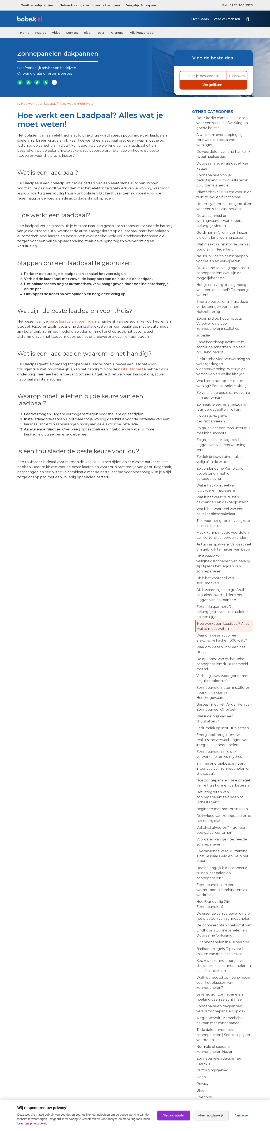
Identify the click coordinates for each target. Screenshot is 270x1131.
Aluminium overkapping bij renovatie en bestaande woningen (219, 140)
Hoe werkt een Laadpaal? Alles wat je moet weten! (223, 626)
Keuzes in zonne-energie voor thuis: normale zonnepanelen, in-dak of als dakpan (224, 966)
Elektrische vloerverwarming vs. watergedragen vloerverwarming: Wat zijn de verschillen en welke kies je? (223, 366)
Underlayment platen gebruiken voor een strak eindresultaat (224, 206)
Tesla (100, 33)
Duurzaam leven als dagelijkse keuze (222, 165)
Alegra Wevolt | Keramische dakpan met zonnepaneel (219, 1020)
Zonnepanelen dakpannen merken (219, 1060)
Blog (87, 33)
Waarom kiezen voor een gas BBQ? (220, 649)
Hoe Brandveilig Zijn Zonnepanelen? (213, 904)
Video (56, 33)
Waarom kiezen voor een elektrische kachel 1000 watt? (221, 637)
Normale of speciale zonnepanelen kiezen (214, 1049)
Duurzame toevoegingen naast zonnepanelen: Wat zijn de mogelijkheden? (223, 273)
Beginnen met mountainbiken (222, 809)
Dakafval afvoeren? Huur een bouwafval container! (221, 830)
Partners (116, 33)
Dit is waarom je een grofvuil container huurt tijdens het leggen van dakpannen (220, 595)
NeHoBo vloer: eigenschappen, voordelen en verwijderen (222, 258)
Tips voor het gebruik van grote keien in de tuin (223, 523)
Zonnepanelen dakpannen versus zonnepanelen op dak (221, 1008)
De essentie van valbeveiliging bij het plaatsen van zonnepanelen (223, 916)
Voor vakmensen (227, 19)
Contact (72, 33)
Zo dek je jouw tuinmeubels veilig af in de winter (220, 459)
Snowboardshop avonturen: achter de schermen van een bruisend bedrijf (220, 347)
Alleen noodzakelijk (210, 1115)
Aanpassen (242, 1115)
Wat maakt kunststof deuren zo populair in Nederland (223, 246)
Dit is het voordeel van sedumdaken (215, 580)
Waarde (40, 33)
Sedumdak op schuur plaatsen (222, 728)
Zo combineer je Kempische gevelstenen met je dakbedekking (219, 473)
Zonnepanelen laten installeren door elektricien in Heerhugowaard (223, 693)
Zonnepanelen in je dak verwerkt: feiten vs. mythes (219, 754)
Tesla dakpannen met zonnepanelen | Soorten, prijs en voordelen (223, 1035)
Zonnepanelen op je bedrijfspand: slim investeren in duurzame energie (222, 180)
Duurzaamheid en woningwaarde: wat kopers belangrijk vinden (219, 221)
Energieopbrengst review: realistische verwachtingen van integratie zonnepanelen (222, 740)
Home (24, 33)
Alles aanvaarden (173, 1115)
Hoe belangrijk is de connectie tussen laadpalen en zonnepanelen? (221, 873)
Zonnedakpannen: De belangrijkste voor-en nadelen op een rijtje (222, 612)
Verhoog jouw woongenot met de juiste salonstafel (222, 678)
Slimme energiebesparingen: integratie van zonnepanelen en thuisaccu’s (223, 768)
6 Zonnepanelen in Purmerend (222, 942)
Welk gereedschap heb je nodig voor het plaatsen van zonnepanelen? (223, 983)
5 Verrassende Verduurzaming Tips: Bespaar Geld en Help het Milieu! (222, 856)
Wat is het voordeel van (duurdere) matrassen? (216, 487)
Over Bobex (200, 19)
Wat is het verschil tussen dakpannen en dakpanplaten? (222, 499)
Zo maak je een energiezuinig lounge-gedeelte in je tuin (221, 406)
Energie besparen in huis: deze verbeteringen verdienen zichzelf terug (222, 307)
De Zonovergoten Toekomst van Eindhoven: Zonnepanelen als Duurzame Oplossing (223, 930)
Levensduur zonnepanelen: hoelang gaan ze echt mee (219, 996)
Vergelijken (213, 85)
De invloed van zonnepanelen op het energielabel (224, 818)
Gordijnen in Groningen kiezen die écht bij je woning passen (222, 235)
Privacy (202, 1084)
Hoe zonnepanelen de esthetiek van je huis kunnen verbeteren (223, 782)
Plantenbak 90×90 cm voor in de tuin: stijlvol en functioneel (224, 194)
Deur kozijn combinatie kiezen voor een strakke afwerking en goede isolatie (222, 123)
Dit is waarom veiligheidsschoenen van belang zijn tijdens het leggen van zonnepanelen (223, 563)
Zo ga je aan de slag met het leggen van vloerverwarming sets (221, 445)
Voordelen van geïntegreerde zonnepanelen (221, 841)
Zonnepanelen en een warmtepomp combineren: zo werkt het (221, 890)
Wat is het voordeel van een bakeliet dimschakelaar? (219, 511)
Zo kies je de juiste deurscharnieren (211, 418)
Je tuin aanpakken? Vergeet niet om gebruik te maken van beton (223, 546)
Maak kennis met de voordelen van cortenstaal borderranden (222, 535)
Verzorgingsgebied (212, 1070)
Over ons (204, 1097)
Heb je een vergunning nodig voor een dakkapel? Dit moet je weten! (222, 290)
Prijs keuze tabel (141, 33)
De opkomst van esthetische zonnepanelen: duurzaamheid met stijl (222, 664)
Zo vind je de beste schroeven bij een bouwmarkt (223, 395)
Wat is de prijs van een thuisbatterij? (215, 718)
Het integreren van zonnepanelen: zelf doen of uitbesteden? (219, 797)
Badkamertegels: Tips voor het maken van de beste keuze (222, 951)
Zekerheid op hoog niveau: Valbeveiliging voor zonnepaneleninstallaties (219, 323)
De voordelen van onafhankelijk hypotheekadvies (223, 154)
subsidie (203, 335)
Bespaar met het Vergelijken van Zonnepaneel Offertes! (224, 707)
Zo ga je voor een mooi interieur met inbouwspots (223, 430)
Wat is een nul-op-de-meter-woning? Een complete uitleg (221, 383)
